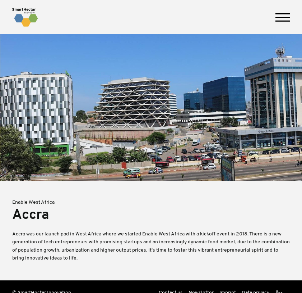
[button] (282, 17)
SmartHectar (25, 17)
